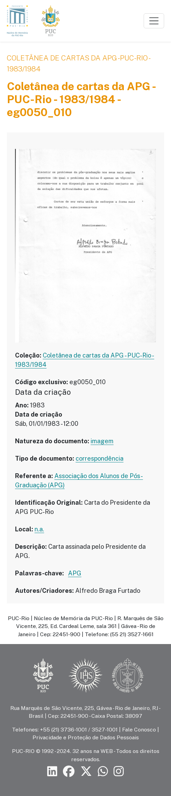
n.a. (39, 529)
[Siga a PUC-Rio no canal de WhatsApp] (103, 772)
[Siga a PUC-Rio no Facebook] (69, 772)
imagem (102, 441)
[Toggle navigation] (154, 20)
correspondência (99, 458)
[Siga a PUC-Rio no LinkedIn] (52, 772)
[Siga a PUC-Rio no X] (86, 772)
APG (74, 573)
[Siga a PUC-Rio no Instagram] (119, 772)
